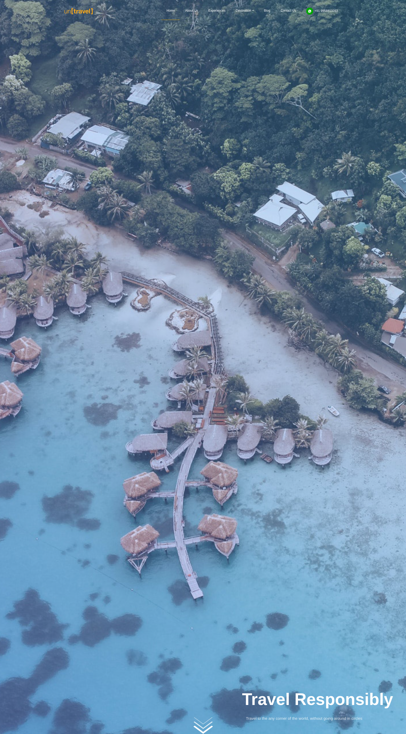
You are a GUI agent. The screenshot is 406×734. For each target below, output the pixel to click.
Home (170, 10)
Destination (243, 10)
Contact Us (288, 10)
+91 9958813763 (322, 11)
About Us (191, 10)
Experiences (217, 10)
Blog (267, 10)
